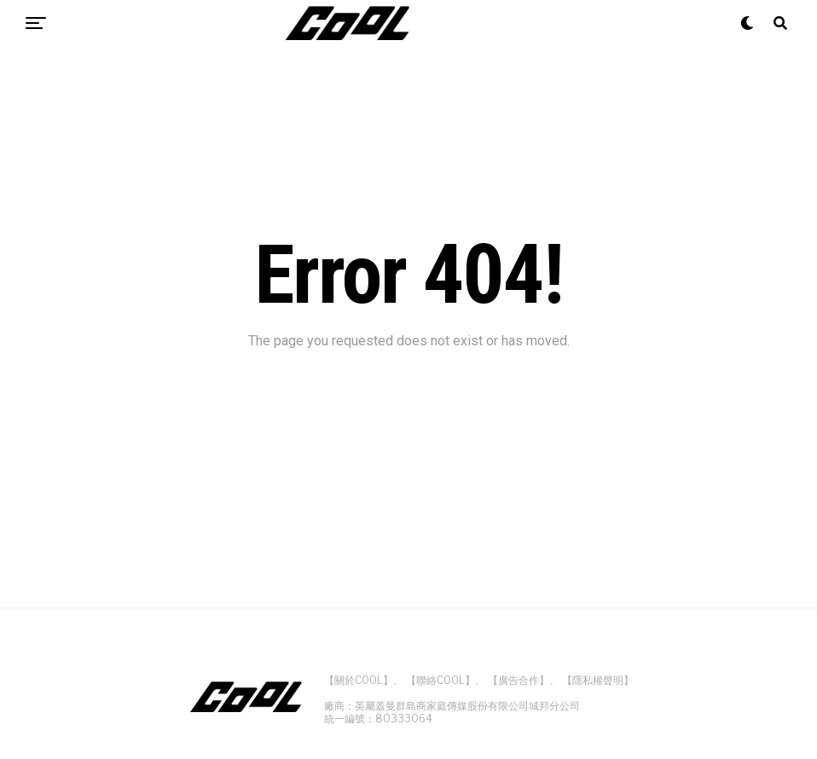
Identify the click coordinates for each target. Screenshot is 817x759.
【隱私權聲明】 (598, 680)
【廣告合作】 (518, 680)
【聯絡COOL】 (440, 680)
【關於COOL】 (358, 680)
